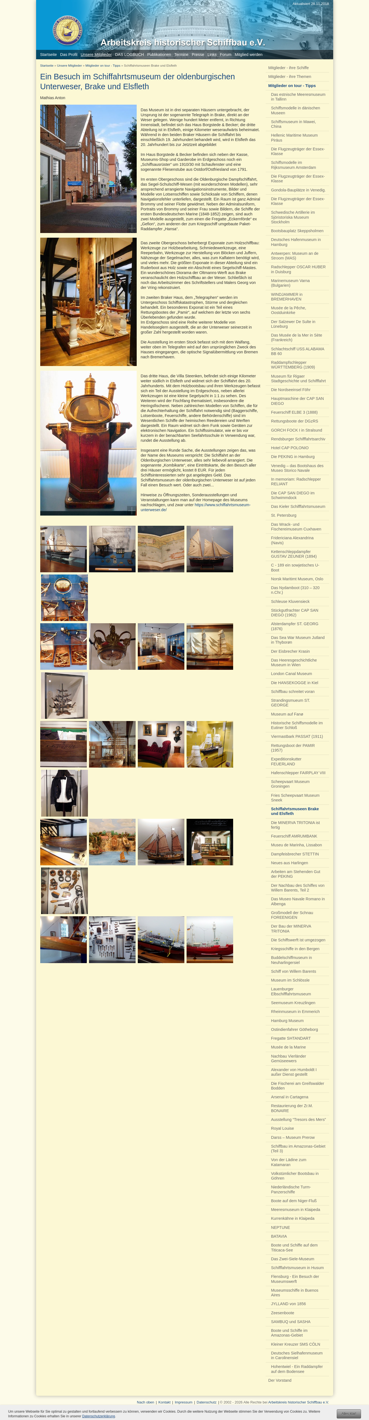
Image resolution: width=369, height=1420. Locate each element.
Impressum (183, 1402)
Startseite (47, 65)
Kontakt (164, 1402)
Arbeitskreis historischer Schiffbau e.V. (298, 1402)
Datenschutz (207, 1402)
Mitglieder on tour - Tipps (102, 65)
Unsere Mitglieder (69, 65)
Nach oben (145, 1402)
